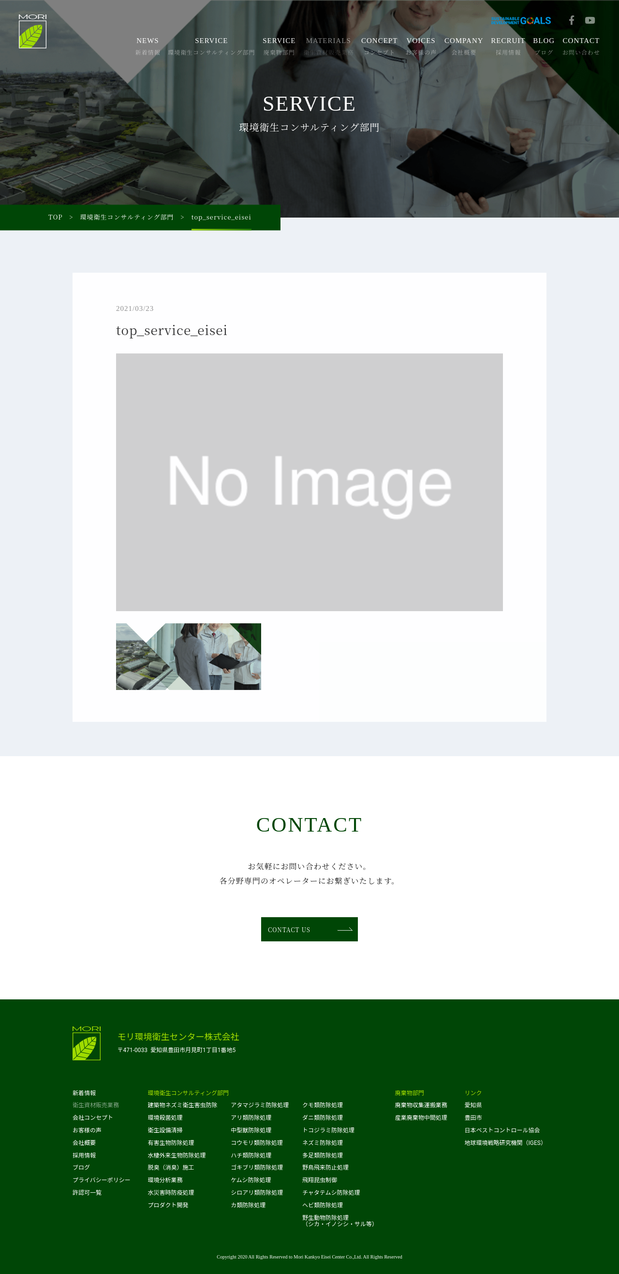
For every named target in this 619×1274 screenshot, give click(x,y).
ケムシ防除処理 (251, 1180)
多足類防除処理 (322, 1155)
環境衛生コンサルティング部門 (127, 217)
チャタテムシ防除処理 (331, 1192)
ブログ (81, 1167)
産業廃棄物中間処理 (421, 1117)
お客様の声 (87, 1130)
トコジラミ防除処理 (328, 1130)
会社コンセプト (93, 1117)
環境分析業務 (165, 1180)
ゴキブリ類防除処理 (257, 1167)
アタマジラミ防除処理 (260, 1105)
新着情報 (84, 1093)
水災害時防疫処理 (171, 1192)
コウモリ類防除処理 (257, 1143)
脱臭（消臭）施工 (171, 1167)
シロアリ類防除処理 (257, 1192)
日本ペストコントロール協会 (502, 1130)
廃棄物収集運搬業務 (421, 1105)
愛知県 (473, 1105)
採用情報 (84, 1155)
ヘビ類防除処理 (322, 1205)
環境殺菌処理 (165, 1117)
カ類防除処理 (248, 1205)
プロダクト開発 (168, 1205)
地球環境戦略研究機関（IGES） (505, 1143)
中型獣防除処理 (251, 1130)
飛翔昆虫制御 (319, 1180)
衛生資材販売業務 (96, 1105)
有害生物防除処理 (171, 1143)
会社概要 (84, 1143)
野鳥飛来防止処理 (325, 1167)
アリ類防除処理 (251, 1117)
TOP (55, 217)
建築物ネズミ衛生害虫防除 (183, 1105)
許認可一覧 (87, 1192)
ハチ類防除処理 (251, 1155)
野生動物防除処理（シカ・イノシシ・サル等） (340, 1221)
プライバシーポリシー (102, 1180)
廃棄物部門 (409, 1093)
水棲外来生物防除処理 (177, 1155)
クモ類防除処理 (322, 1105)
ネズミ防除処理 (322, 1143)
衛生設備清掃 (165, 1130)
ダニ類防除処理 (322, 1117)
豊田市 (473, 1117)
